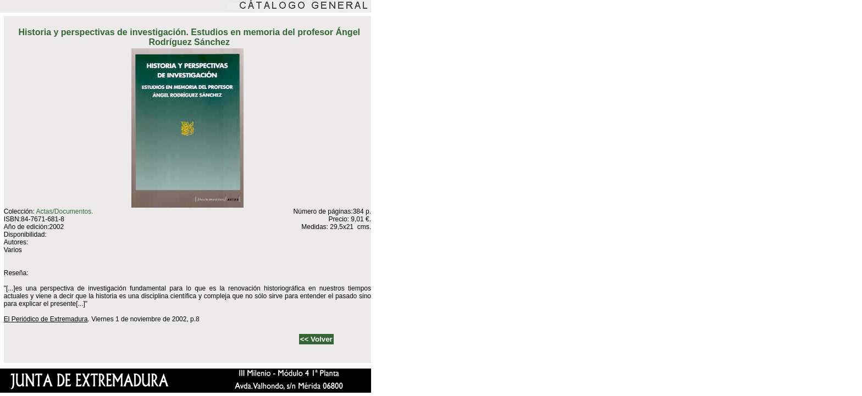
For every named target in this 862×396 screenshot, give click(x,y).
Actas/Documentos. (64, 211)
